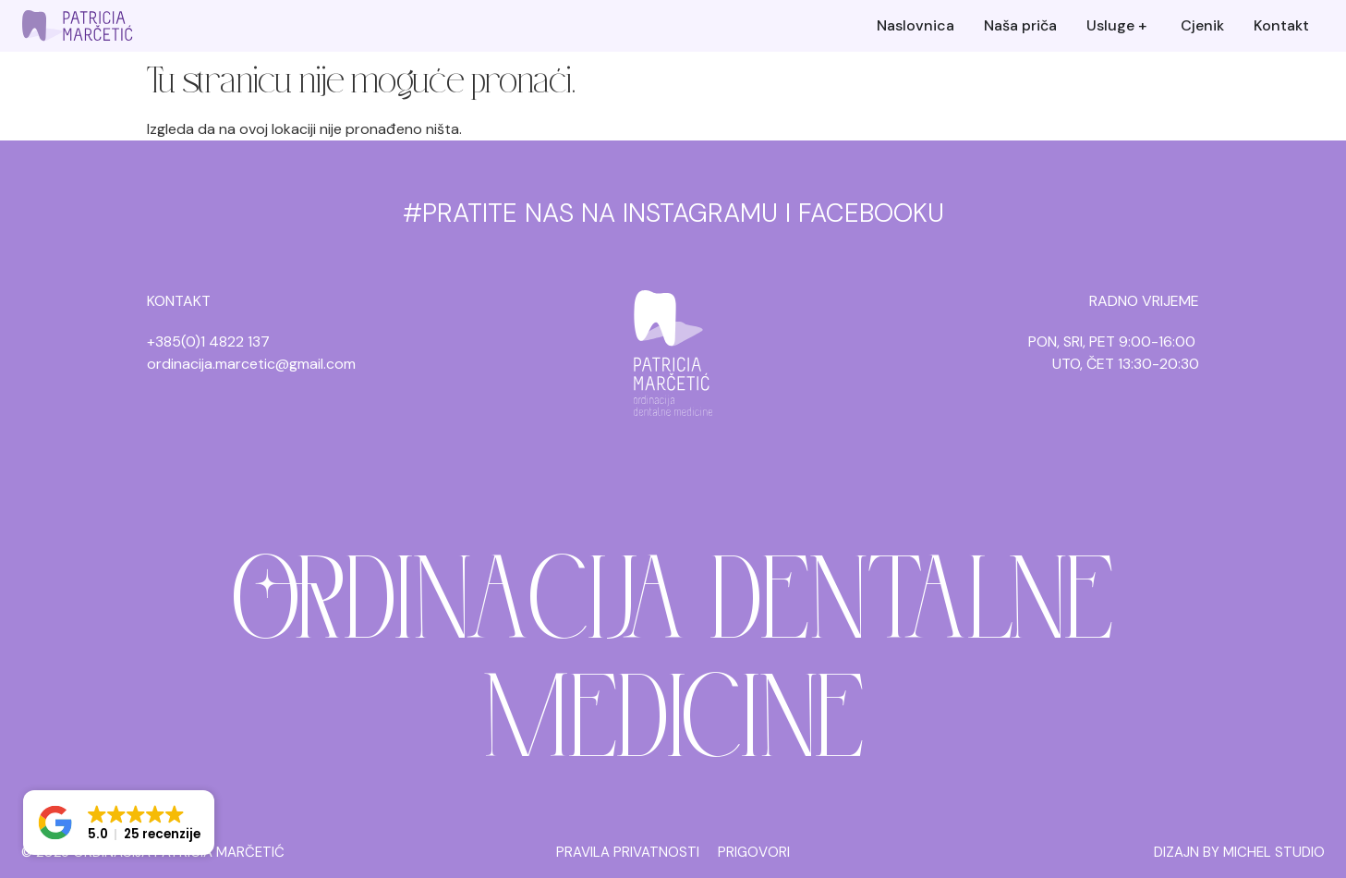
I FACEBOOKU (864, 213)
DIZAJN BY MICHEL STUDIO (1239, 852)
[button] (118, 822)
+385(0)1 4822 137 (208, 341)
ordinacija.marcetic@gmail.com (251, 363)
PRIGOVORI (754, 852)
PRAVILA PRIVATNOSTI (627, 852)
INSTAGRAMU (700, 213)
